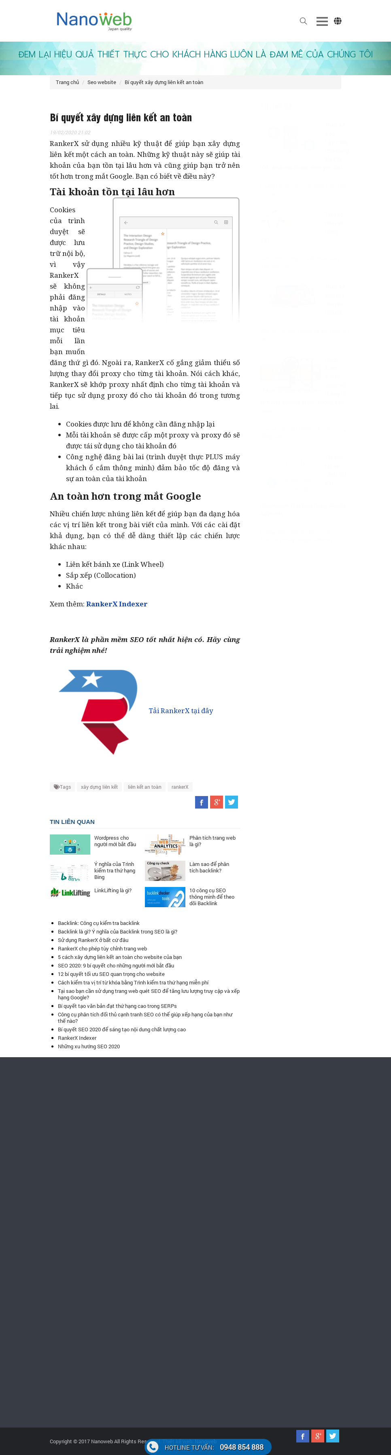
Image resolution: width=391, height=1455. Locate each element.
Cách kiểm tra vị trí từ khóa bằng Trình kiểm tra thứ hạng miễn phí (133, 982)
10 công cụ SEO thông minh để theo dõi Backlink (211, 897)
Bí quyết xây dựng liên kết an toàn (164, 82)
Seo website (101, 82)
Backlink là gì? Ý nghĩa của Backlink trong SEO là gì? (117, 931)
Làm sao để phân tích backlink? (209, 867)
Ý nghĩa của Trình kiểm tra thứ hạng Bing (114, 870)
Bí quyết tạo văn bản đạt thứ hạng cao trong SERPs (117, 1005)
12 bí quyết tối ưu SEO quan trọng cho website (111, 974)
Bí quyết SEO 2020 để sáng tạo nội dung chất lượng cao (122, 1029)
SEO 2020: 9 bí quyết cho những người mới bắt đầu (116, 965)
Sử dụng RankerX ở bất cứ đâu (93, 940)
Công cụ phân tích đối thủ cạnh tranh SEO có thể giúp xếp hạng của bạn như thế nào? (145, 1017)
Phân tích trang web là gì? (212, 841)
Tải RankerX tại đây (131, 710)
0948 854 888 (214, 1447)
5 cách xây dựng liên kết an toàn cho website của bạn (120, 957)
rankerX (180, 786)
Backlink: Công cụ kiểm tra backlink (99, 923)
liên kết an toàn (145, 786)
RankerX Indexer (77, 1037)
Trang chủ (67, 82)
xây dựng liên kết (99, 786)
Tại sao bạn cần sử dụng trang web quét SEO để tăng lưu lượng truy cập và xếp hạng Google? (149, 994)
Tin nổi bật (269, 106)
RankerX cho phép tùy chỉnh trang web (102, 948)
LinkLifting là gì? (113, 890)
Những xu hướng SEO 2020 (89, 1046)
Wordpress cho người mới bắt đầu (115, 841)
